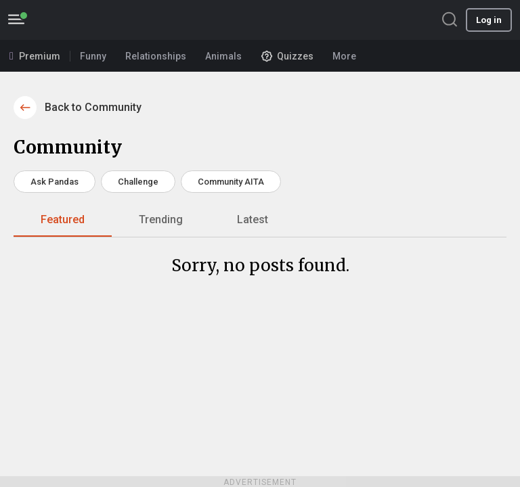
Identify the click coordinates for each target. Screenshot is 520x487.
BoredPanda (80, 19)
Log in (489, 20)
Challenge (138, 182)
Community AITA (231, 182)
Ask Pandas (54, 182)
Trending (161, 219)
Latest (252, 219)
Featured (63, 219)
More (348, 56)
